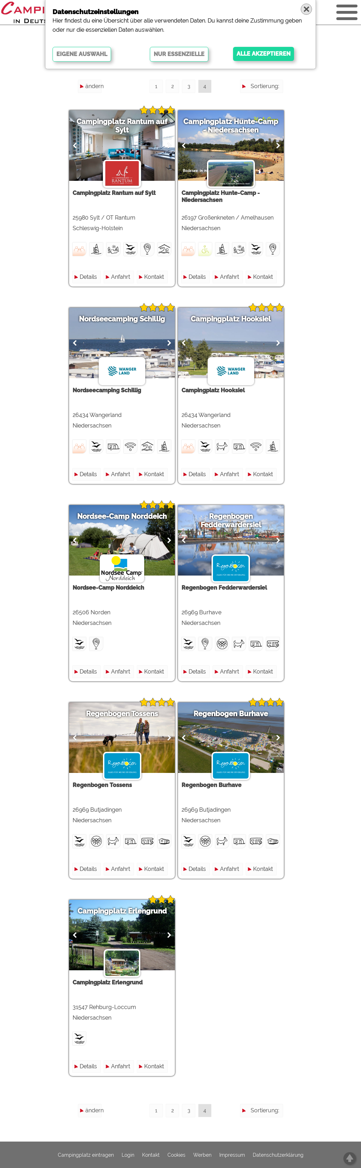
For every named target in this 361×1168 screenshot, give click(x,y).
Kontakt (156, 276)
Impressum (232, 1155)
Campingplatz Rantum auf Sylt (124, 125)
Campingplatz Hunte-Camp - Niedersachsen (237, 125)
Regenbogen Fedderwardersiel (237, 520)
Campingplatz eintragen (86, 1155)
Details (90, 276)
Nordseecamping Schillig (124, 319)
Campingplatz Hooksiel (237, 319)
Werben (202, 1155)
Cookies (176, 1155)
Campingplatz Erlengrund (124, 911)
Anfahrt (122, 276)
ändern (93, 86)
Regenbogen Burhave (237, 713)
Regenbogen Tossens (124, 713)
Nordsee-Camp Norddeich (124, 516)
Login (128, 1155)
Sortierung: (265, 86)
